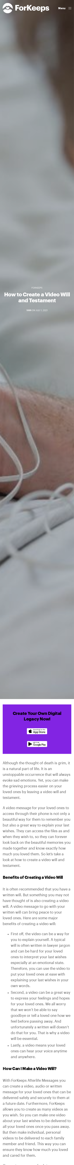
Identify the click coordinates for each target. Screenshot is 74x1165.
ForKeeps (37, 288)
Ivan (29, 310)
